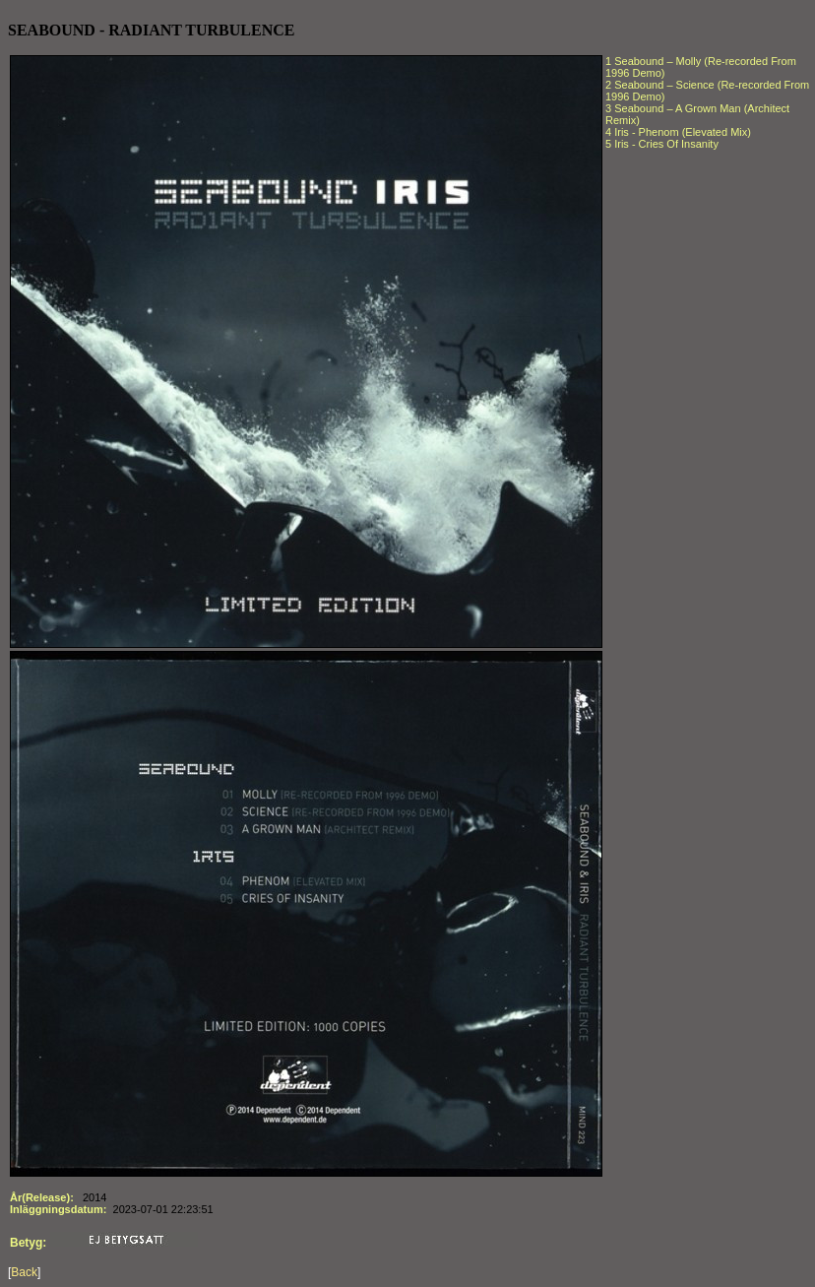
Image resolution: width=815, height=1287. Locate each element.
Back (24, 1272)
